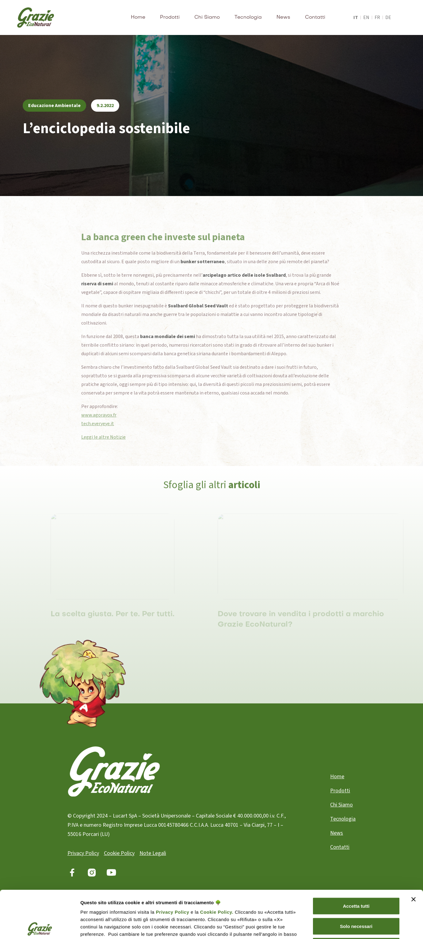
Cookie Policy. (216, 864)
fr (377, 17)
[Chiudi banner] (413, 852)
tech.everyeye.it (97, 423)
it (355, 17)
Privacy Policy (172, 864)
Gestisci (374, 926)
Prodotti (170, 17)
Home (138, 17)
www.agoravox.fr (98, 415)
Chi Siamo (207, 17)
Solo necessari (356, 878)
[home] (35, 17)
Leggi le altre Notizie (103, 437)
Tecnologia (248, 17)
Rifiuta (356, 898)
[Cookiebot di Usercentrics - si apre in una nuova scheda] (40, 927)
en (366, 17)
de (388, 17)
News (283, 17)
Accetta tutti (356, 858)
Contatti (315, 17)
